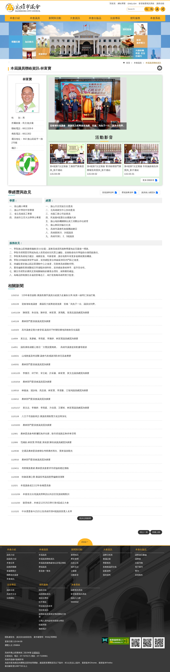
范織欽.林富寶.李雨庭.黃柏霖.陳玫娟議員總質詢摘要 (40, 442)
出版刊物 (139, 563)
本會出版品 (95, 18)
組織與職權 (11, 567)
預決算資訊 (43, 610)
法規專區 (115, 18)
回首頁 (113, 3)
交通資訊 (36, 653)
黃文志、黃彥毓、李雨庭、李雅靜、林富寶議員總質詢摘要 (43, 338)
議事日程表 (108, 555)
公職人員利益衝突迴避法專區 (51, 621)
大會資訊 (75, 18)
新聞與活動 (55, 18)
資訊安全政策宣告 (24, 637)
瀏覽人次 (9, 645)
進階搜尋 (151, 9)
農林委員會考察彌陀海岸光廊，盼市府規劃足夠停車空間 (42, 433)
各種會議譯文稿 (109, 567)
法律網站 (10, 598)
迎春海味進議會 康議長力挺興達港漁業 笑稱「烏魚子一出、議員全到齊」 (53, 304)
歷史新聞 (75, 559)
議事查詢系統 (76, 590)
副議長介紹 (11, 559)
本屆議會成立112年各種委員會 (30, 485)
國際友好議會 (12, 575)
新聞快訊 (75, 555)
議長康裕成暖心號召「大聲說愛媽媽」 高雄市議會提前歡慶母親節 (48, 347)
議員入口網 (76, 598)
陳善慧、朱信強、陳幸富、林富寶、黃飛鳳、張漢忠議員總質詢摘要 (49, 312)
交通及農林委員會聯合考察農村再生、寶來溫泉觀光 (41, 451)
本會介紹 (15, 18)
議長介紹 (10, 555)
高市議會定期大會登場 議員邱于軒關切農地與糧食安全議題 (44, 330)
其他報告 (139, 575)
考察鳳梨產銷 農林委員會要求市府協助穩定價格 (39, 468)
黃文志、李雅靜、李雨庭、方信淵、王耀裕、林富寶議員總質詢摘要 (49, 408)
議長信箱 (160, 3)
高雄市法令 (11, 594)
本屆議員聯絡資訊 (153, 63)
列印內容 (159, 68)
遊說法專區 (43, 598)
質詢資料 (107, 575)
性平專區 (42, 602)
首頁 (128, 63)
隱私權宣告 (10, 637)
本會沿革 (10, 563)
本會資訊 (10, 579)
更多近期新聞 (85, 518)
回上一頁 (144, 532)
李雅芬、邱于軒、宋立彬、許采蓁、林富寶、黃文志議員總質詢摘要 (49, 373)
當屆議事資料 (108, 192)
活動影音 (104, 137)
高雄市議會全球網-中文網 (23, 7)
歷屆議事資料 (127, 192)
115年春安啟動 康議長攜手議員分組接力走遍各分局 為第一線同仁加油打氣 (52, 295)
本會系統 (155, 18)
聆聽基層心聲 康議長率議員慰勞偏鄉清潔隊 (36, 477)
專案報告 (107, 563)
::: (1, 547)
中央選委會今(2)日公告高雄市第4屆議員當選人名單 (40, 511)
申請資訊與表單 (45, 606)
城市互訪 (75, 567)
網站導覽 (121, 3)
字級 (157, 9)
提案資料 (107, 571)
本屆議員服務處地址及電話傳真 (52, 563)
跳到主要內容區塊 (1, 1)
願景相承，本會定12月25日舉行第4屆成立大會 (39, 503)
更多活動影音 (148, 180)
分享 (162, 9)
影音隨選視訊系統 (146, 3)
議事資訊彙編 (141, 555)
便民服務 (135, 18)
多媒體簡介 (11, 571)
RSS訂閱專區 (51, 637)
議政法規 (10, 590)
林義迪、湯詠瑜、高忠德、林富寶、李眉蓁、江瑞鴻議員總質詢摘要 (48, 390)
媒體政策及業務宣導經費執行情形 (52, 615)
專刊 (137, 571)
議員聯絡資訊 (44, 594)
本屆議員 (42, 555)
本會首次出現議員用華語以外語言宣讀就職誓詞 (39, 494)
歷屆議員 (42, 567)
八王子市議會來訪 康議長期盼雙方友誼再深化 (38, 416)
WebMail (75, 602)
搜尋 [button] (146, 9)
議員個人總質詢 (148, 192)
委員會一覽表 (44, 571)
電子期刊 (139, 567)
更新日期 (9, 641)
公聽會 (74, 571)
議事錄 (138, 559)
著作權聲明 (38, 637)
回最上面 (156, 532)
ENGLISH (132, 3)
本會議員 (35, 18)
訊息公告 (75, 563)
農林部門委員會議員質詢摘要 (29, 321)
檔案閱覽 (42, 625)
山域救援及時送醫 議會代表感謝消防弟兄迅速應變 (40, 356)
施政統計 (42, 629)
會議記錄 (107, 559)
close (83, 542)
